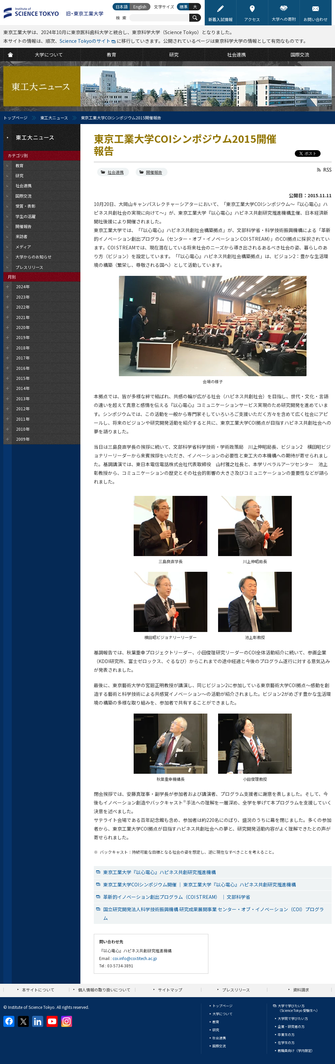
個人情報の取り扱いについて (104, 989)
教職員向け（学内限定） (296, 1050)
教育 (215, 1021)
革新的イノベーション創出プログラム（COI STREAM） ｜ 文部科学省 (176, 896)
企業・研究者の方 (291, 1026)
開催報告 (154, 172)
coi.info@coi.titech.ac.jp (135, 958)
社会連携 (116, 172)
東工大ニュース (54, 117)
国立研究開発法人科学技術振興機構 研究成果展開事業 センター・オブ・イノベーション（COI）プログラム (213, 913)
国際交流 (219, 1045)
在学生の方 (286, 1042)
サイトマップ (170, 989)
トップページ (15, 117)
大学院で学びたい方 (293, 1018)
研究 (215, 1029)
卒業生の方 (286, 1034)
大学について (222, 1013)
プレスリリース (236, 989)
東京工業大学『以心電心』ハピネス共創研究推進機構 (159, 872)
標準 (184, 6)
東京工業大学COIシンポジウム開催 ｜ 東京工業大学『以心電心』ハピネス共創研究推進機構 (199, 884)
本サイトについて (38, 989)
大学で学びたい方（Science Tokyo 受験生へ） (299, 1008)
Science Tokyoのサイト (85, 40)
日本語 (122, 6)
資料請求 (301, 989)
